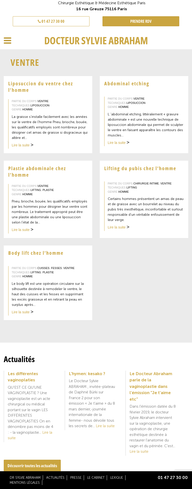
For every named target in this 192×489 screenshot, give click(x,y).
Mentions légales (25, 482)
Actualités (55, 477)
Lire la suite (23, 146)
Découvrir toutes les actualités (32, 465)
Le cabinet (95, 477)
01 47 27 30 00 (51, 21)
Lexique (116, 477)
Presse (76, 477)
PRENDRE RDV (141, 21)
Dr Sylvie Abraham (25, 477)
